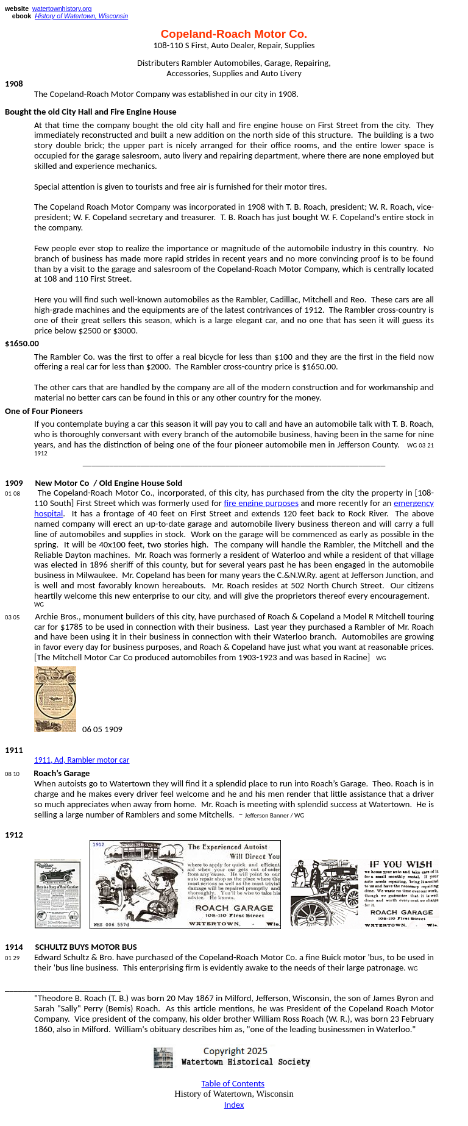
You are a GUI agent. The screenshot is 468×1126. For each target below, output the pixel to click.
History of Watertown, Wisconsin (81, 16)
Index (234, 1104)
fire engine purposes (261, 502)
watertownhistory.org (62, 8)
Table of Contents (233, 1083)
